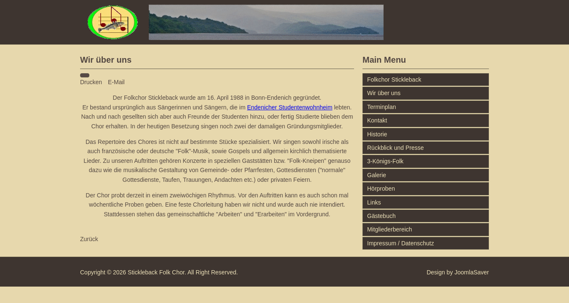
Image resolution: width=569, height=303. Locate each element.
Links (374, 202)
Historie (377, 134)
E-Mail (116, 82)
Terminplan (381, 107)
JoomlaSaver (471, 272)
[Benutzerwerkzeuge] (84, 75)
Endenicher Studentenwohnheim (289, 107)
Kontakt (377, 120)
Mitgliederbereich (389, 229)
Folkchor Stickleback (394, 79)
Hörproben (381, 188)
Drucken (92, 82)
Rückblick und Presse (395, 147)
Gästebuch (381, 216)
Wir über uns (383, 93)
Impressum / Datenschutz (400, 243)
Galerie (376, 175)
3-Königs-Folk (385, 161)
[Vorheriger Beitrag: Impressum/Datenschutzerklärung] (89, 239)
